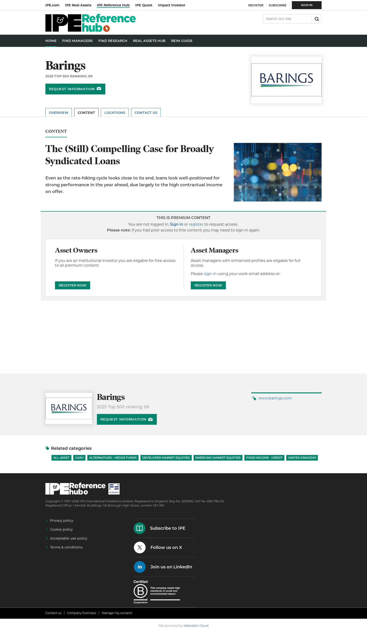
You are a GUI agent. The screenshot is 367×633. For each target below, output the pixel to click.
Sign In (306, 5)
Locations (114, 113)
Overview (58, 113)
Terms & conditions (66, 547)
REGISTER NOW (72, 285)
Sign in (176, 224)
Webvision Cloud (196, 625)
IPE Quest (143, 5)
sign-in (210, 274)
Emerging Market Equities (218, 457)
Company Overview (81, 613)
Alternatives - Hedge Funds (113, 457)
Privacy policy (61, 520)
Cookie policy (61, 529)
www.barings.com (275, 398)
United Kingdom (302, 457)
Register (255, 5)
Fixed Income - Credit (264, 457)
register (196, 224)
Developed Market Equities (166, 457)
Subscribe (277, 5)
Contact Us (146, 113)
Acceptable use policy (68, 538)
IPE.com (52, 5)
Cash (79, 457)
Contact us (53, 613)
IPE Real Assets (78, 5)
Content (86, 113)
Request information (72, 89)
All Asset (61, 457)
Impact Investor (171, 5)
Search (316, 18)
